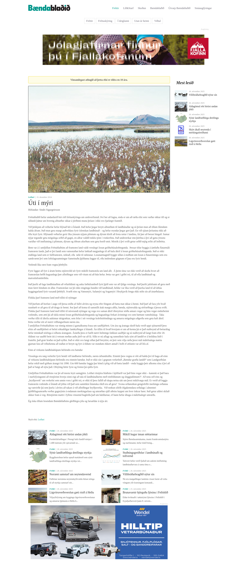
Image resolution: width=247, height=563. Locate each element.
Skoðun (142, 8)
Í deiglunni (123, 20)
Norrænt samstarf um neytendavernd (70, 474)
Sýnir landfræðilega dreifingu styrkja (70, 452)
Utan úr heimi (141, 20)
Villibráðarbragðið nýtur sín (138, 474)
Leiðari (31, 197)
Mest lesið (185, 82)
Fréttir (115, 8)
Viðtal (157, 20)
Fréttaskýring (105, 20)
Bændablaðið (157, 8)
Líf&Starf (128, 8)
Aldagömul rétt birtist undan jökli (68, 434)
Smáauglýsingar (203, 8)
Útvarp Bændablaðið (179, 8)
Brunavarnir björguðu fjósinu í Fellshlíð (145, 492)
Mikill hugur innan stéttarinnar (140, 434)
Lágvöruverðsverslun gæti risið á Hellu (71, 492)
